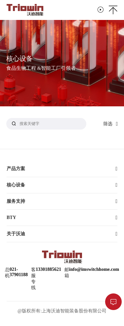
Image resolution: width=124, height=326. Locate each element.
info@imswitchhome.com (94, 269)
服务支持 (16, 201)
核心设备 (16, 184)
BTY (11, 217)
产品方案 (16, 168)
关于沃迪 (16, 233)
